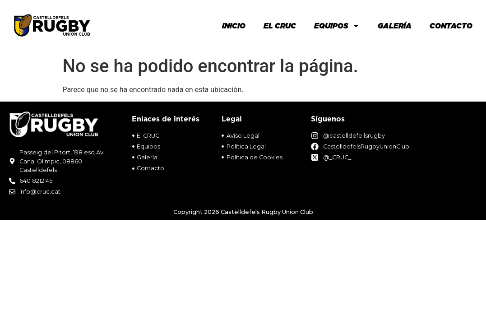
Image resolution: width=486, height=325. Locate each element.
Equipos (337, 26)
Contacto (451, 26)
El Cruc (280, 26)
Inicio (233, 26)
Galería (395, 26)
